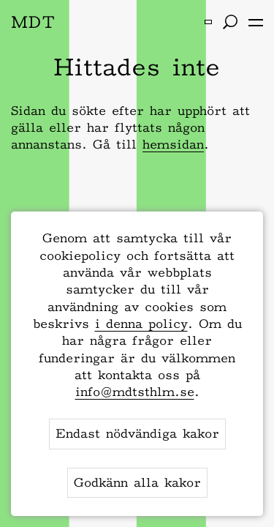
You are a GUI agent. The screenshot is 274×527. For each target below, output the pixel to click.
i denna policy (141, 323)
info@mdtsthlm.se (134, 391)
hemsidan (173, 144)
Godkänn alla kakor (137, 482)
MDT (33, 21)
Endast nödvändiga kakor (137, 433)
